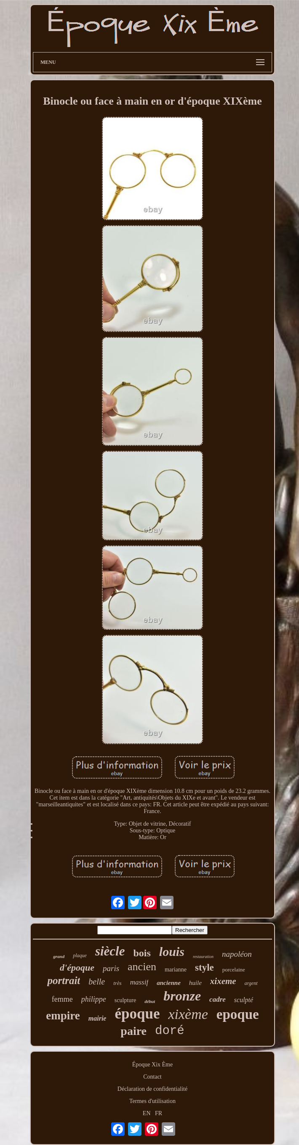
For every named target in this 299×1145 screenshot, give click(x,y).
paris (111, 968)
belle (96, 981)
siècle (110, 951)
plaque (80, 955)
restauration (203, 956)
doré (169, 1031)
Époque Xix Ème (152, 1064)
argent (251, 983)
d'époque (77, 967)
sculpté (243, 999)
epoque (237, 1014)
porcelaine (233, 969)
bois (141, 953)
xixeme (223, 981)
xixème (188, 1014)
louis (171, 951)
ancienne (169, 982)
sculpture (125, 1000)
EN (147, 1113)
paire (133, 1030)
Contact (152, 1077)
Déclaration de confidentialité (152, 1089)
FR (158, 1113)
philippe (93, 999)
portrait (63, 980)
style (204, 967)
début (149, 1001)
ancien (142, 967)
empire (63, 1015)
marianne (176, 969)
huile (195, 982)
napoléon (237, 954)
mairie (97, 1018)
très (117, 983)
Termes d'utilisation (152, 1101)
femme (62, 999)
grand (58, 956)
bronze (182, 995)
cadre (217, 999)
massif (139, 982)
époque (137, 1013)
